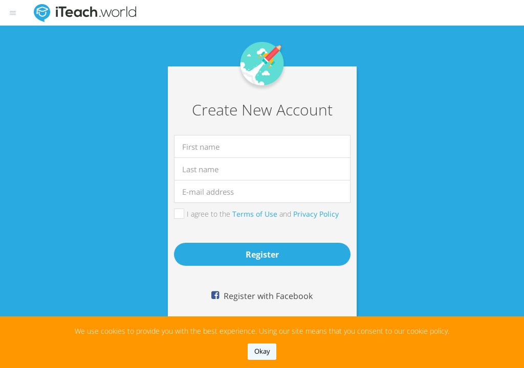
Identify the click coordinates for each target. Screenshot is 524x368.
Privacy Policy (316, 214)
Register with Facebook (267, 296)
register (262, 254)
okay (262, 351)
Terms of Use (254, 214)
